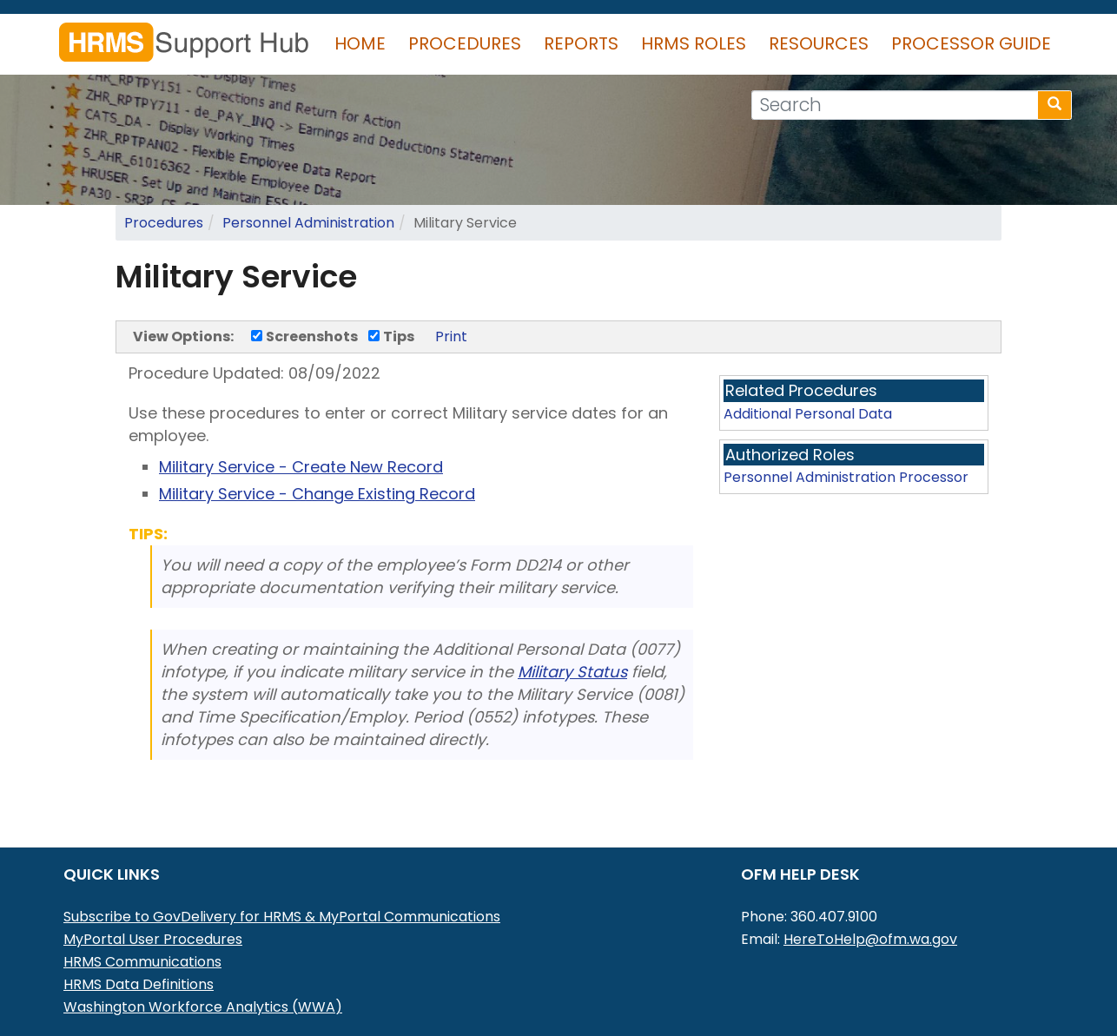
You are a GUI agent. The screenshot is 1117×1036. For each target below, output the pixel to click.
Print (451, 336)
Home (360, 43)
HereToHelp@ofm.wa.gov (870, 939)
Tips (391, 336)
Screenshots (304, 336)
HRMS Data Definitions (138, 984)
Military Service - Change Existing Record (317, 494)
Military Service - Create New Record (301, 467)
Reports (581, 43)
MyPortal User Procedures (152, 939)
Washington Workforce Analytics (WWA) (202, 1007)
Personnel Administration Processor (846, 477)
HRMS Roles (693, 43)
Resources (819, 43)
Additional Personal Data (808, 414)
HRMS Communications (142, 962)
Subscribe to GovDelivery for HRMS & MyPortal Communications (281, 917)
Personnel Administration (308, 223)
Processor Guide (971, 43)
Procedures (464, 43)
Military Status (572, 672)
